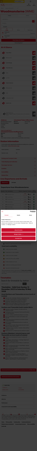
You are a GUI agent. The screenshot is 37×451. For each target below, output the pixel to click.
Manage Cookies (18, 234)
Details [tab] (18, 215)
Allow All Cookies (18, 230)
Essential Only (18, 238)
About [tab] (30, 215)
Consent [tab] (6, 215)
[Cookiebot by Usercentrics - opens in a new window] (30, 211)
